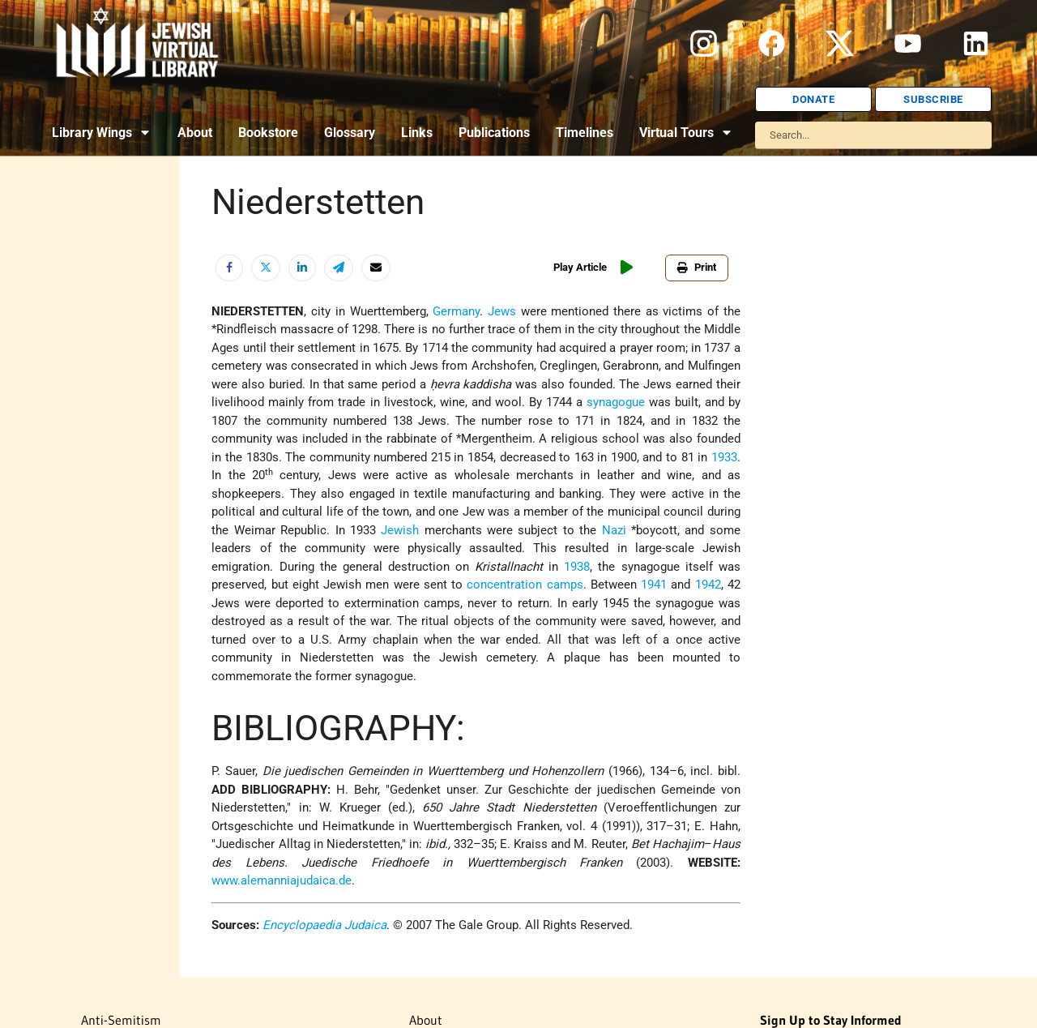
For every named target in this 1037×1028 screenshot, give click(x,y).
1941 (654, 584)
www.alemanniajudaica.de (281, 880)
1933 (724, 457)
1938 (577, 566)
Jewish (400, 530)
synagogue (616, 402)
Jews (502, 311)
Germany (456, 311)
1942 (708, 584)
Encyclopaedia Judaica (324, 925)
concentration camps (525, 584)
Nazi (614, 530)
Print (696, 267)
